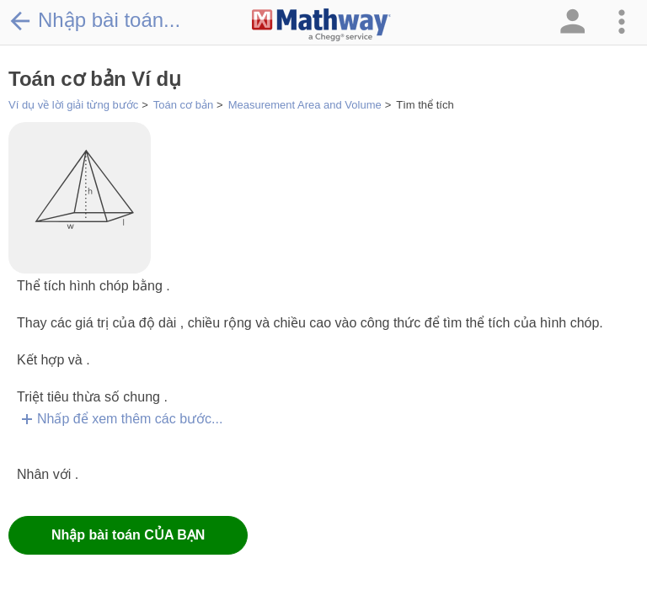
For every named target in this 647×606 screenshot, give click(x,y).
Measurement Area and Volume (305, 104)
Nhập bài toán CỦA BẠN (128, 535)
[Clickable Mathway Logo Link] (321, 25)
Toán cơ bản (183, 104)
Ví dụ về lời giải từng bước (73, 104)
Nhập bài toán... (94, 20)
